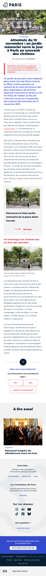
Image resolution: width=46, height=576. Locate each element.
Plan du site (23, 563)
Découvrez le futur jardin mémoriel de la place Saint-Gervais (22, 217)
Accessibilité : (30, 556)
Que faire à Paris (20, 571)
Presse (9, 560)
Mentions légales (7, 556)
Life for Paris (9, 128)
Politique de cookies (31, 560)
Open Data (18, 560)
